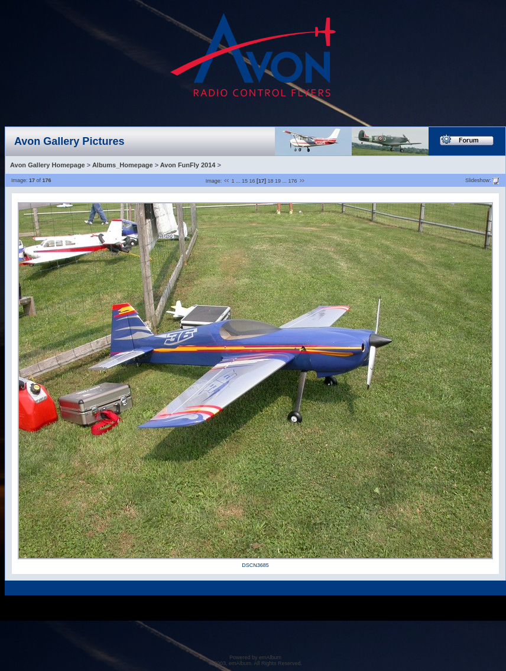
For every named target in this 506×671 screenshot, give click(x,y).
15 (245, 181)
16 (252, 181)
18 (271, 181)
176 (292, 181)
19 (278, 181)
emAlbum (270, 657)
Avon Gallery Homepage (47, 164)
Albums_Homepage (122, 164)
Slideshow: (478, 180)
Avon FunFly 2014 (188, 164)
